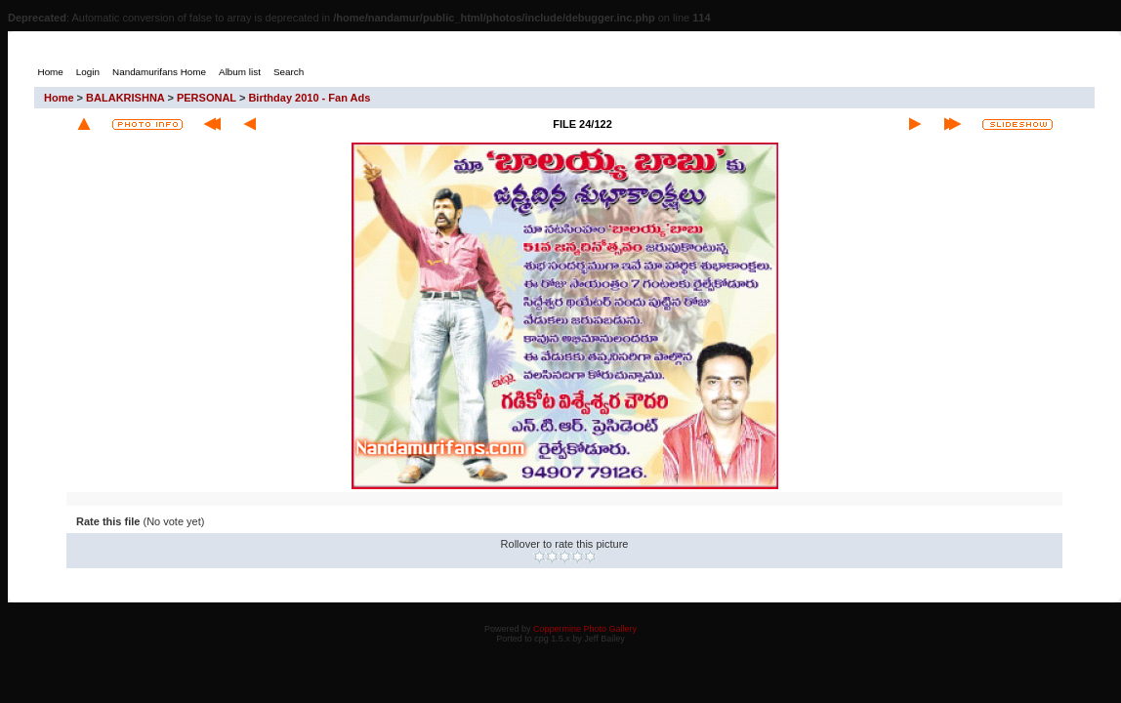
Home (59, 97)
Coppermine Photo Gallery (585, 629)
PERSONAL (206, 97)
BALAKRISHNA (125, 97)
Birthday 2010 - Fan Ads (309, 97)
